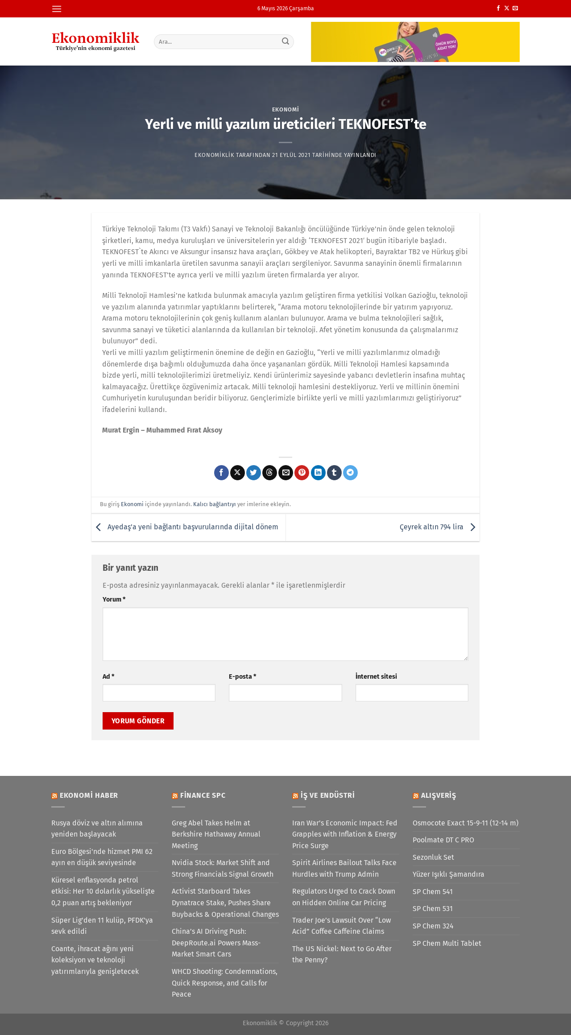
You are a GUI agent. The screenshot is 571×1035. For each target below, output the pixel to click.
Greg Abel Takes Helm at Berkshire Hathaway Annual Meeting (216, 834)
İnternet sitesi (376, 676)
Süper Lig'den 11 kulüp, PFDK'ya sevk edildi (102, 926)
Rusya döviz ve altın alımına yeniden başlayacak (97, 829)
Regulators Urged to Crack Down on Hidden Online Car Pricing (343, 897)
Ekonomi (285, 109)
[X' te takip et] (506, 8)
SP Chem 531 (433, 908)
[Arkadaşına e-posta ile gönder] (285, 472)
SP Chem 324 (433, 926)
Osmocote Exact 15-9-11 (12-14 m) (465, 823)
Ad (108, 676)
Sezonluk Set (433, 857)
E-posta (242, 676)
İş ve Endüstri (328, 795)
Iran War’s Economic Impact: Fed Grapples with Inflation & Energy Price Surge (344, 834)
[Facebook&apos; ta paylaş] (221, 472)
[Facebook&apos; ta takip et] (498, 8)
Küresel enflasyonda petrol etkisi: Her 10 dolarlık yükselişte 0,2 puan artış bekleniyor (103, 891)
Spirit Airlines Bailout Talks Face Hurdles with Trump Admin (344, 868)
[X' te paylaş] (237, 472)
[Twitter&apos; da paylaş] (253, 472)
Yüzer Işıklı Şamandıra (448, 874)
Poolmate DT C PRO (443, 840)
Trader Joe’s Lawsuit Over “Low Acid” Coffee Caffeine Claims (341, 926)
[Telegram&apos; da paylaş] (350, 472)
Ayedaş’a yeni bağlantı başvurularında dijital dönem (184, 527)
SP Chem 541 (433, 891)
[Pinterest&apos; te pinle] (301, 472)
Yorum (114, 599)
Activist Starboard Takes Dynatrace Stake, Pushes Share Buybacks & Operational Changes (225, 902)
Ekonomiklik (214, 155)
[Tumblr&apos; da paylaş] (334, 472)
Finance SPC (203, 795)
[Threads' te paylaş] (269, 472)
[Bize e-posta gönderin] (515, 8)
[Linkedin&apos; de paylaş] (318, 472)
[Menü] (56, 8)
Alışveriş (438, 795)
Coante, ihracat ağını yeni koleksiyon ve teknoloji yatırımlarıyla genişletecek (95, 960)
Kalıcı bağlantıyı (214, 504)
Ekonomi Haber (89, 795)
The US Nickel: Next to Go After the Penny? (342, 954)
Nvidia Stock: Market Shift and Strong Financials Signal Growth (222, 868)
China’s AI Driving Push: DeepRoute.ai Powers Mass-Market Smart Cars (216, 942)
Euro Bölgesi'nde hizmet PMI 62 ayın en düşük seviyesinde (102, 857)
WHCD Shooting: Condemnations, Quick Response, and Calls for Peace (224, 982)
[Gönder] (286, 41)
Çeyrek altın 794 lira (440, 527)
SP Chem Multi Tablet (447, 943)
